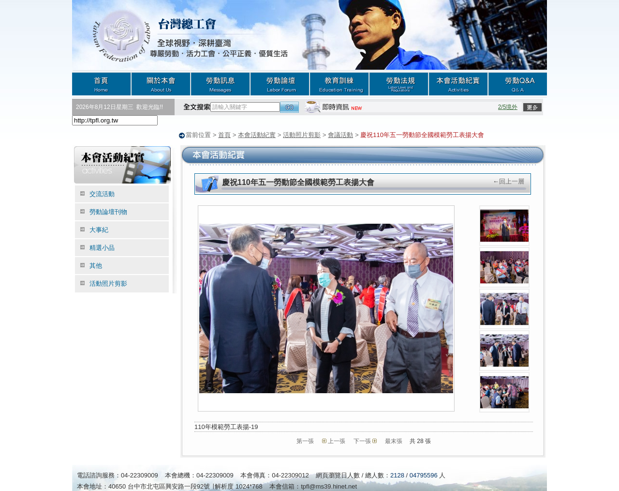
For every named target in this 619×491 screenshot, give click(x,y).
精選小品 (102, 247)
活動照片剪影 (302, 134)
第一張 (305, 440)
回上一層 (511, 180)
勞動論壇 (280, 83)
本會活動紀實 (458, 83)
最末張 (393, 440)
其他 (95, 265)
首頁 (101, 83)
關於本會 (161, 83)
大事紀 (98, 229)
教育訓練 (339, 83)
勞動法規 (398, 83)
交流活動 (102, 193)
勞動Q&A (517, 83)
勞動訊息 (220, 83)
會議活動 (340, 134)
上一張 (336, 440)
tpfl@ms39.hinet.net (329, 486)
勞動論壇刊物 (108, 211)
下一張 (362, 440)
